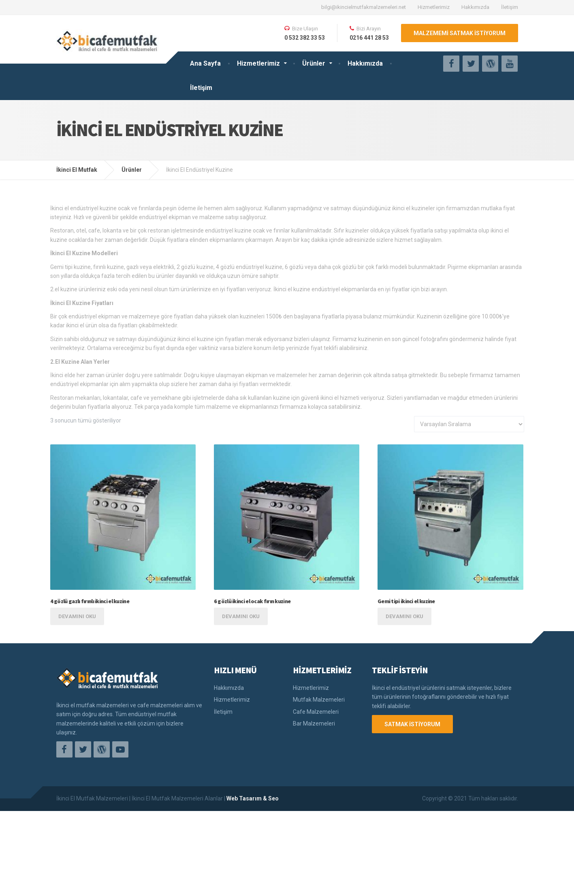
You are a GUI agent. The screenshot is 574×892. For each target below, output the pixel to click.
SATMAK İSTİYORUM (412, 724)
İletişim (509, 7)
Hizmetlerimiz (434, 7)
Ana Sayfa (205, 63)
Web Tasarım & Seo (252, 798)
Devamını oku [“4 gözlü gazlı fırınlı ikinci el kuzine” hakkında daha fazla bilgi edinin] (77, 616)
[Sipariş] (469, 424)
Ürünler (313, 63)
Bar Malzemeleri (314, 723)
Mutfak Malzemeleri (319, 699)
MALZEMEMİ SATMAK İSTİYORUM (460, 33)
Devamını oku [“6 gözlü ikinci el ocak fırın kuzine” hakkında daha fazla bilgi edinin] (241, 616)
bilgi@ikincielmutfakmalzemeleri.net (363, 7)
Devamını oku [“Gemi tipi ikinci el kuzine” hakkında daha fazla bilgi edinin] (404, 616)
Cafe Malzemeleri (316, 711)
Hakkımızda (475, 7)
